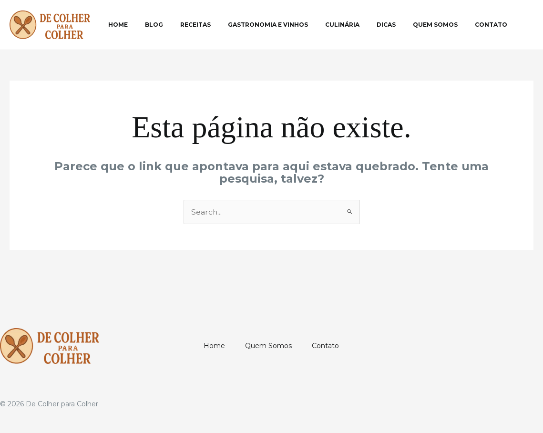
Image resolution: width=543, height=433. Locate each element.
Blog (145, 24)
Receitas (181, 24)
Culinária (316, 24)
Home (115, 24)
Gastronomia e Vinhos (248, 24)
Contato (448, 24)
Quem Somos (398, 24)
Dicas (354, 24)
